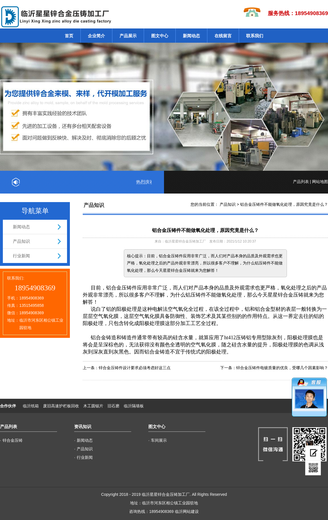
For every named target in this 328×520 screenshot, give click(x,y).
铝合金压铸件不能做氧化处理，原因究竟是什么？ (284, 204)
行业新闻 (21, 255)
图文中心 (159, 35)
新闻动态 (191, 35)
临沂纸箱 (31, 406)
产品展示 (128, 35)
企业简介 (96, 35)
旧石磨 (114, 406)
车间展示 (159, 440)
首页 (69, 35)
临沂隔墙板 (134, 406)
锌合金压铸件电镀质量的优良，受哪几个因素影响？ (282, 367)
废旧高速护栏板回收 (61, 406)
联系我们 (254, 35)
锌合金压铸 (13, 440)
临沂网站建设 (187, 511)
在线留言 (223, 35)
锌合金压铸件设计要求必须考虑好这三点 (135, 367)
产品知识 (21, 241)
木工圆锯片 (93, 406)
